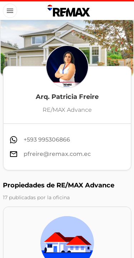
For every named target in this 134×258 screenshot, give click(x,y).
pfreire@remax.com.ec (57, 153)
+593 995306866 (47, 139)
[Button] (10, 11)
